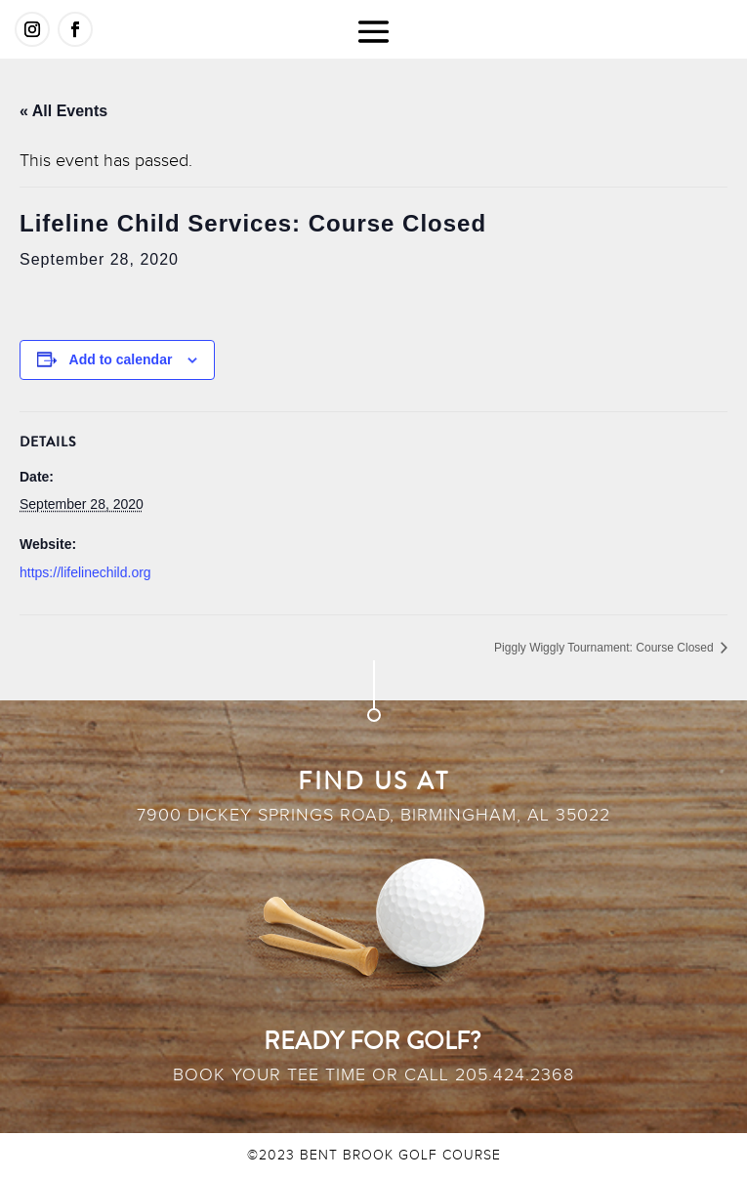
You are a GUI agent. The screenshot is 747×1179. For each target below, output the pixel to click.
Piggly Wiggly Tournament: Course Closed (605, 647)
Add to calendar (121, 359)
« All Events (63, 111)
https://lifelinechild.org (85, 572)
